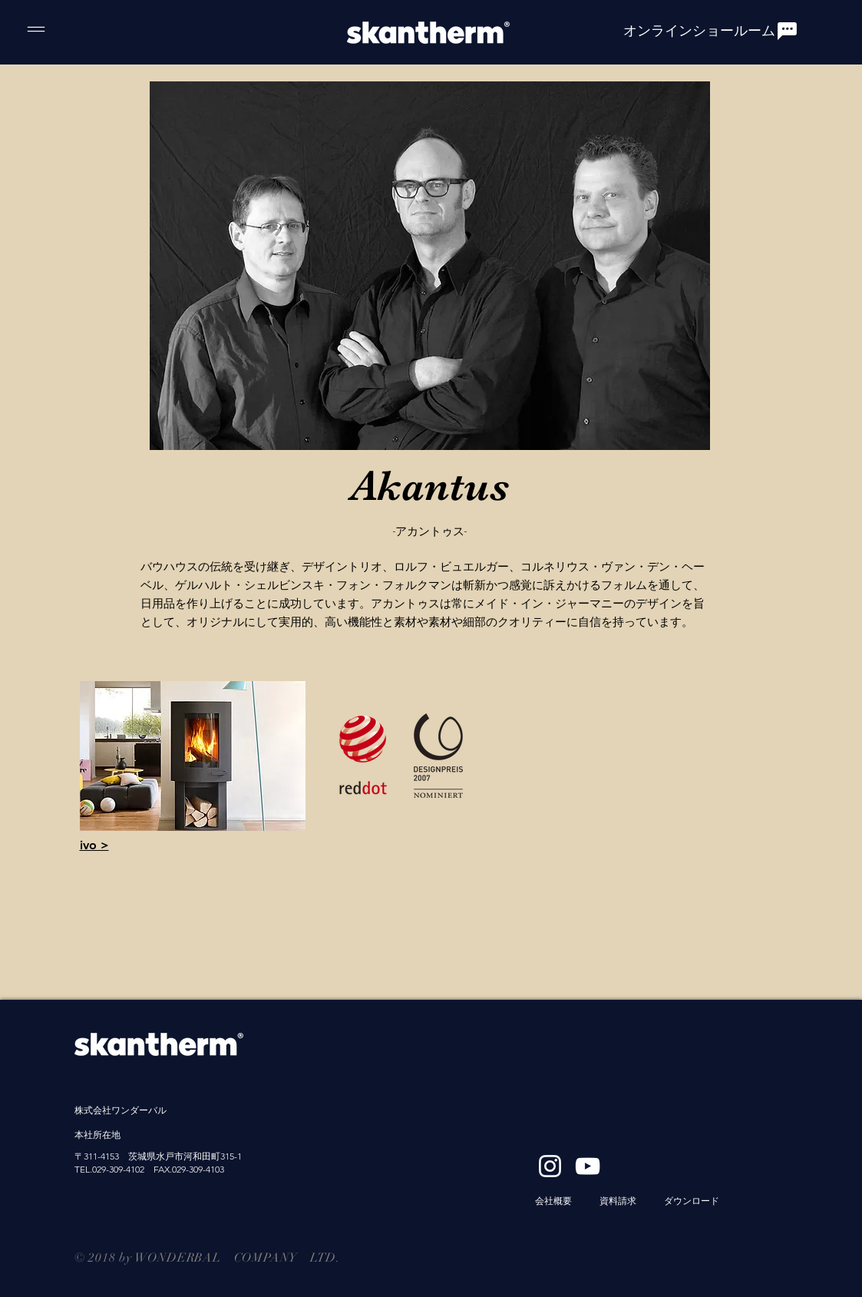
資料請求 (617, 1200)
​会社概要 (553, 1200)
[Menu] (35, 29)
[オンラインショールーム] (711, 31)
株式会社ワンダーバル (120, 1110)
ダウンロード (691, 1200)
